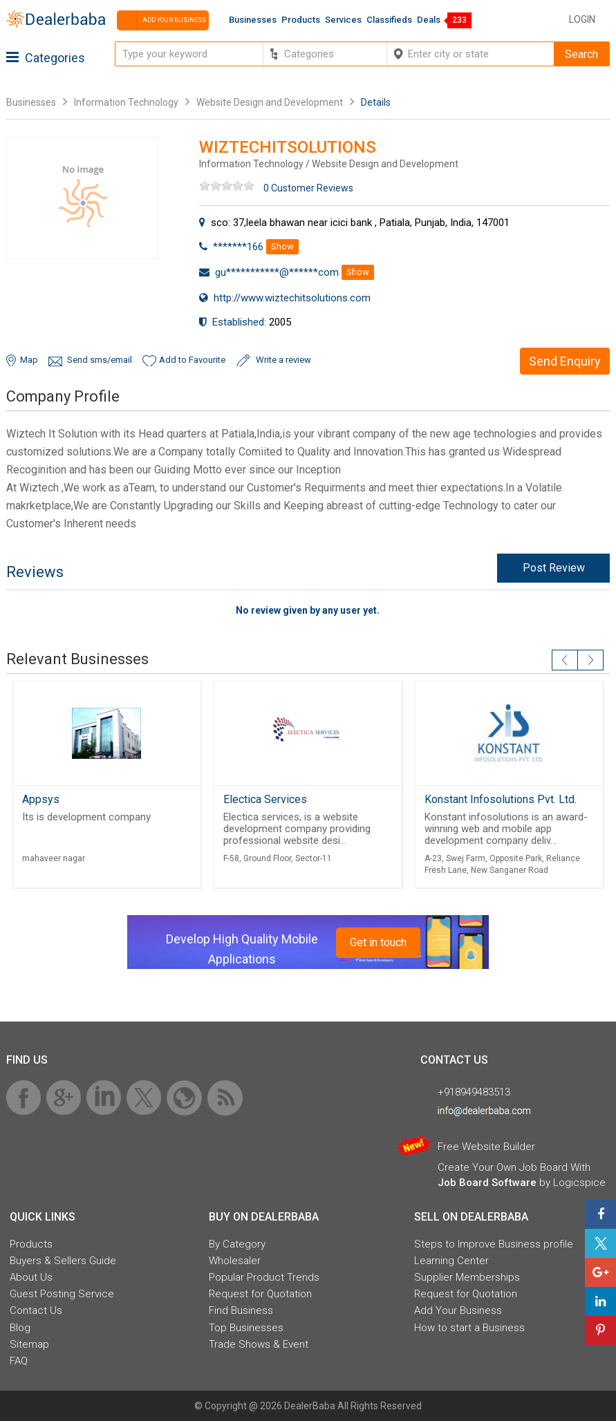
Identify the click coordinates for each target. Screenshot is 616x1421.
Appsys (40, 799)
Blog (20, 1327)
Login (582, 19)
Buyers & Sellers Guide (63, 1260)
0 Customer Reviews (308, 188)
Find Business (241, 1310)
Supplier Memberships (467, 1277)
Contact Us (36, 1310)
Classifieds (389, 20)
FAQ (19, 1361)
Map (29, 360)
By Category (237, 1244)
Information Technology (126, 102)
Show (282, 246)
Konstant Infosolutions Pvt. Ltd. (500, 799)
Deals (428, 20)
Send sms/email (99, 360)
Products (300, 20)
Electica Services (265, 799)
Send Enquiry (565, 361)
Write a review (283, 360)
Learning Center (451, 1260)
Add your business (161, 20)
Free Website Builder (486, 1146)
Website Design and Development (269, 102)
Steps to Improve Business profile (493, 1244)
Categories (45, 57)
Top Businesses (246, 1327)
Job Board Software (487, 1182)
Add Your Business (458, 1310)
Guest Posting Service (62, 1294)
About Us (31, 1277)
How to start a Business (469, 1327)
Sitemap (29, 1344)
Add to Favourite (192, 360)
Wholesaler (235, 1260)
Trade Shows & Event (258, 1344)
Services (343, 20)
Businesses (253, 20)
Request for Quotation (260, 1294)
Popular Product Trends (264, 1277)
